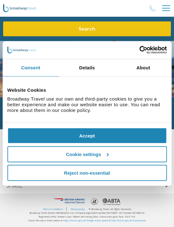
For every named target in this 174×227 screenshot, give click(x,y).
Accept (87, 135)
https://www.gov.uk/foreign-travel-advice (85, 220)
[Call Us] (152, 8)
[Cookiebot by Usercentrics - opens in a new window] (139, 50)
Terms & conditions (53, 209)
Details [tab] (87, 67)
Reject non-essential (87, 172)
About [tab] (143, 67)
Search (87, 29)
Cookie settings (87, 154)
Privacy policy (77, 209)
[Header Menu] (166, 8)
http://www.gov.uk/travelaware (128, 220)
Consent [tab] (30, 67)
